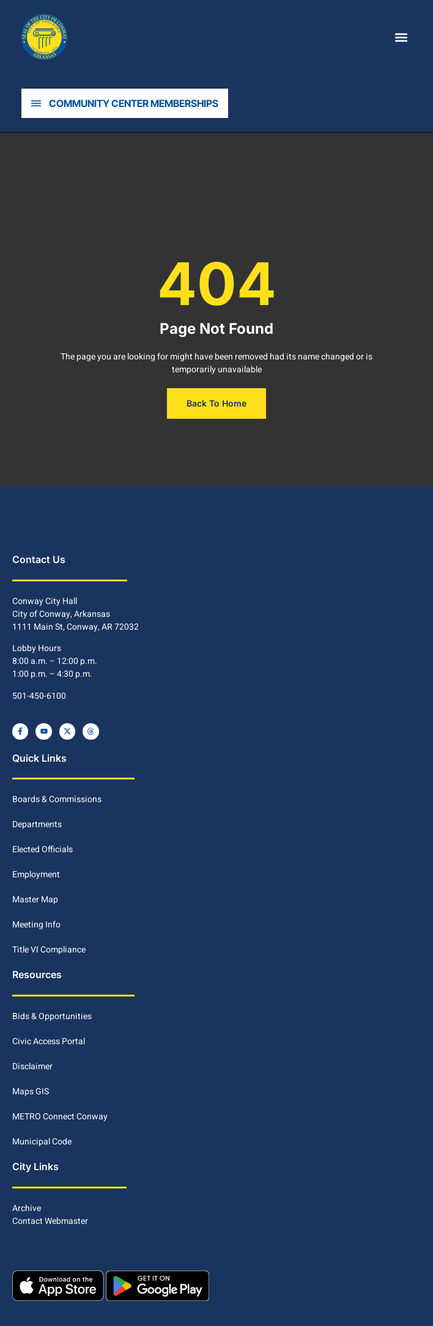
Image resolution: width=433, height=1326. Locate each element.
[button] (401, 37)
